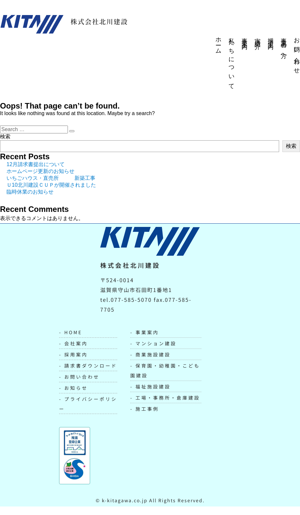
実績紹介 (257, 37)
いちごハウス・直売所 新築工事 (51, 178)
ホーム (218, 43)
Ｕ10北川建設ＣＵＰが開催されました (51, 185)
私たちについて (231, 60)
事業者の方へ (283, 46)
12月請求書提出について (36, 164)
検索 (5, 136)
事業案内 (244, 37)
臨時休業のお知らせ (30, 192)
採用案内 (270, 37)
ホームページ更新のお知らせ (40, 171)
